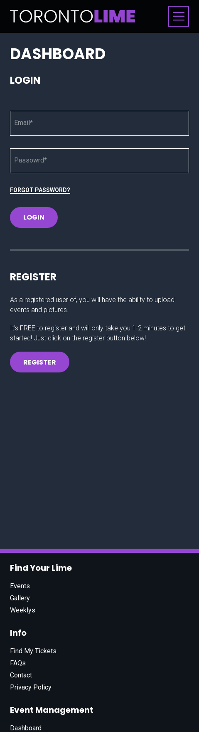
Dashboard (26, 728)
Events (20, 586)
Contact (21, 675)
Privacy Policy (31, 687)
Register (39, 362)
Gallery (20, 598)
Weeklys (22, 610)
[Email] (99, 123)
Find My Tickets (33, 651)
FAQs (18, 663)
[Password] (99, 160)
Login (33, 217)
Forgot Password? (40, 190)
